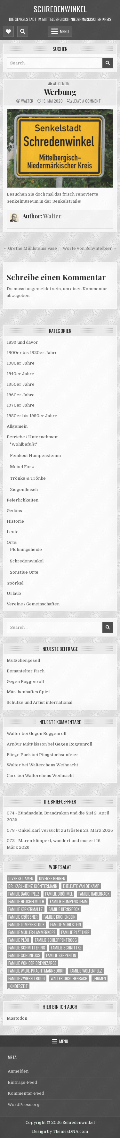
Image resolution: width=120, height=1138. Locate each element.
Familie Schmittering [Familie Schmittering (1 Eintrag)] (26, 948)
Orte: (12, 542)
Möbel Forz (22, 466)
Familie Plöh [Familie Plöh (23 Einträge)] (18, 940)
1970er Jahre (21, 405)
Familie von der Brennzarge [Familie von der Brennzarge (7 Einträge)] (32, 963)
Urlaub (14, 593)
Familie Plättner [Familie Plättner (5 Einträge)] (75, 932)
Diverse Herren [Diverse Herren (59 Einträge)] (52, 878)
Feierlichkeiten (22, 500)
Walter (27, 101)
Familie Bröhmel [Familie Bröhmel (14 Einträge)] (59, 894)
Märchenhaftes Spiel (28, 691)
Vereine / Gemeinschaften (33, 604)
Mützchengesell (23, 660)
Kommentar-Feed (26, 1093)
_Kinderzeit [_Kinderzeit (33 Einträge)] (18, 986)
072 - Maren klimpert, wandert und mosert (51, 840)
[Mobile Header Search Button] (22, 31)
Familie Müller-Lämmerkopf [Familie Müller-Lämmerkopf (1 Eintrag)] (31, 932)
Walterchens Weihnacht (53, 765)
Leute (13, 531)
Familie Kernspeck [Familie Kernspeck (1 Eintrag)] (64, 909)
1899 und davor (22, 342)
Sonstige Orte (24, 572)
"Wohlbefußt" (23, 444)
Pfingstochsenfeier (58, 754)
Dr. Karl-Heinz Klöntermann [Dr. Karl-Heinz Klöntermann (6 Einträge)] (32, 886)
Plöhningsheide (26, 549)
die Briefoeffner (60, 801)
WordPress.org (24, 1104)
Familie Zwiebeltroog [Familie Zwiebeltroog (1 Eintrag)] (26, 978)
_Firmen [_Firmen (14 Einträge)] (99, 978)
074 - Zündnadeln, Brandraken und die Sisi (50, 813)
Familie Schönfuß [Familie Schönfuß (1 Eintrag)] (24, 955)
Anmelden (18, 1071)
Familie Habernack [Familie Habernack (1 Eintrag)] (93, 894)
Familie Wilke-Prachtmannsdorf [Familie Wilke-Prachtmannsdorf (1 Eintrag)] (36, 971)
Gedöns (14, 510)
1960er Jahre (21, 394)
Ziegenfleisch (24, 489)
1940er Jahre (20, 373)
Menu (64, 31)
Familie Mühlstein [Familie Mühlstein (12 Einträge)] (65, 925)
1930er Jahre (21, 363)
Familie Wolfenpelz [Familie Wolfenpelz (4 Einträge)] (86, 971)
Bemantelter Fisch (25, 671)
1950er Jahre (21, 384)
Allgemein (61, 83)
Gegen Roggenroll (25, 681)
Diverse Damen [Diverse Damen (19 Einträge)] (20, 878)
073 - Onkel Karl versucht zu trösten (44, 830)
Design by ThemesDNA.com (60, 1131)
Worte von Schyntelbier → (90, 248)
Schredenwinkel (60, 8)
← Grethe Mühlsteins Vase (30, 248)
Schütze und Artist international (39, 702)
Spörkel (15, 583)
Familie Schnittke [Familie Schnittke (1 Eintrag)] (66, 948)
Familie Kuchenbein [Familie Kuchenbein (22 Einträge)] (60, 917)
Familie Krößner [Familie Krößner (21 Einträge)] (23, 917)
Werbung (60, 92)
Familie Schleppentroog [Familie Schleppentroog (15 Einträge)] (56, 940)
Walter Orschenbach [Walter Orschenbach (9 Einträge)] (69, 978)
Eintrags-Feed (22, 1082)
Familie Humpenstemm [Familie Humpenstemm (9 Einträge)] (69, 901)
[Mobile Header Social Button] (8, 31)
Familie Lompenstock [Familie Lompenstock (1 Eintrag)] (26, 925)
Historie (15, 521)
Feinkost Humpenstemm (35, 455)
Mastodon (17, 1018)
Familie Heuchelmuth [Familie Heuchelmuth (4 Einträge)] (26, 901)
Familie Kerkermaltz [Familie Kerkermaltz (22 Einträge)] (25, 909)
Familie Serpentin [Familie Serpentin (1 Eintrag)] (61, 955)
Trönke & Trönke (28, 478)
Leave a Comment (87, 101)
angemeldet (39, 288)
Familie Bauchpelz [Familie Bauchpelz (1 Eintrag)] (23, 894)
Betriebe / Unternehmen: (32, 436)
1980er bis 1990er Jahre (32, 415)
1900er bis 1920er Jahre (32, 352)
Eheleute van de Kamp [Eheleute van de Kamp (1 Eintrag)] (81, 886)
